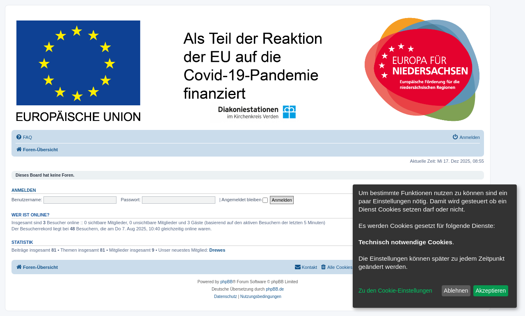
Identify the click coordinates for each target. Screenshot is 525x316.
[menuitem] (24, 137)
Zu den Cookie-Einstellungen (395, 290)
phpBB (226, 282)
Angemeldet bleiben (244, 199)
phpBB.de (275, 289)
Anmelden (23, 190)
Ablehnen (456, 290)
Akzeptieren (490, 290)
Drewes (217, 250)
